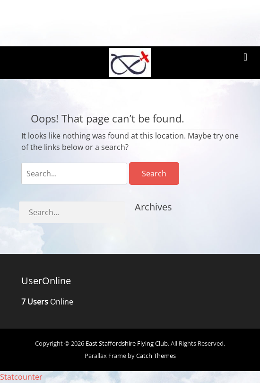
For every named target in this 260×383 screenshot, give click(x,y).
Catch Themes (156, 356)
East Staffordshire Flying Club (127, 343)
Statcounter (21, 377)
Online (47, 302)
